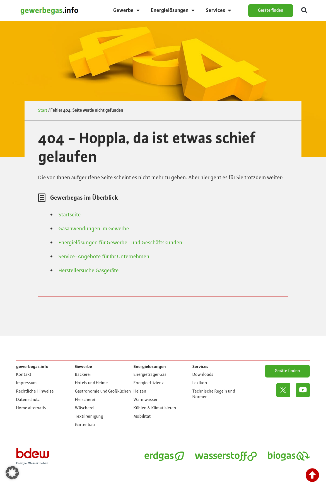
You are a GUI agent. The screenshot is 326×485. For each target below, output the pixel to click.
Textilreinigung (89, 416)
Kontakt (24, 374)
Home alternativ (31, 408)
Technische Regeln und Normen (213, 394)
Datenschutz (28, 400)
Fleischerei (85, 400)
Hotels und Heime (91, 383)
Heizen (140, 391)
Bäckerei (83, 374)
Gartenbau (85, 425)
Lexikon (199, 383)
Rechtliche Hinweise (35, 391)
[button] (304, 10)
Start (42, 110)
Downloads (202, 374)
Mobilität (142, 416)
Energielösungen (173, 10)
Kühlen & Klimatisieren (155, 408)
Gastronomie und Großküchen (103, 391)
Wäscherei (85, 408)
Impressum (26, 383)
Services (218, 10)
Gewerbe (126, 10)
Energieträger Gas (150, 374)
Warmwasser (146, 400)
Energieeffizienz (149, 383)
